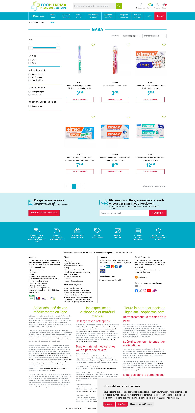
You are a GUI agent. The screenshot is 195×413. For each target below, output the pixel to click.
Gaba (33, 63)
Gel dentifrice (36, 77)
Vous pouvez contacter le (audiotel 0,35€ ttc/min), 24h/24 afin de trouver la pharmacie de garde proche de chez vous (78, 299)
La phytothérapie (149, 353)
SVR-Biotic (161, 335)
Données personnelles (72, 277)
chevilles (87, 331)
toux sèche (63, 357)
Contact (32, 274)
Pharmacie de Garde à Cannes (75, 295)
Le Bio (149, 16)
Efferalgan (40, 355)
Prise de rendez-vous (72, 263)
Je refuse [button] (122, 404)
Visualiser (80, 99)
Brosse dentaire (38, 74)
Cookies (67, 279)
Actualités (68, 261)
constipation (68, 360)
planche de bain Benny (83, 376)
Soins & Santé (53, 16)
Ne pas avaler (37, 106)
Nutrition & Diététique (66, 16)
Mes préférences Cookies (73, 281)
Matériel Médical (137, 16)
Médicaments (37, 16)
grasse (30, 360)
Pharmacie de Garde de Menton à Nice (78, 293)
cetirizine (42, 362)
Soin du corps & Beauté (93, 16)
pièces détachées (89, 391)
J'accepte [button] (109, 404)
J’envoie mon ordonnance (44, 213)
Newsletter (33, 272)
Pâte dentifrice (37, 80)
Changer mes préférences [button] (141, 404)
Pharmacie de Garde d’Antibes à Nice (77, 290)
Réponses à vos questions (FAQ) (111, 280)
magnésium (62, 368)
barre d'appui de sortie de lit (104, 360)
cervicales (108, 329)
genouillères (96, 327)
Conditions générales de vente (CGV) (77, 272)
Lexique (67, 268)
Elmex (34, 60)
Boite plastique (37, 91)
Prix (30, 39)
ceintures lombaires (106, 327)
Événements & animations (73, 265)
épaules (114, 329)
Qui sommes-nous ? (36, 270)
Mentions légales (70, 274)
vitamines (52, 370)
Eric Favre (160, 363)
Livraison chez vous (142, 272)
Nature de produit (37, 70)
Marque (44, 22)
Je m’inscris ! (157, 213)
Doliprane (50, 353)
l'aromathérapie (161, 353)
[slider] (30, 48)
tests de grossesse (50, 368)
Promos (160, 16)
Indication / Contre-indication (42, 102)
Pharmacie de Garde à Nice (74, 288)
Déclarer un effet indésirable (74, 270)
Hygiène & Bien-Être (108, 16)
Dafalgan (51, 355)
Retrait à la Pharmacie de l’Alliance (147, 270)
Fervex (67, 362)
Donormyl (60, 364)
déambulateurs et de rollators (106, 368)
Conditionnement (36, 87)
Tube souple (36, 94)
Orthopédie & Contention (123, 16)
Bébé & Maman (79, 16)
